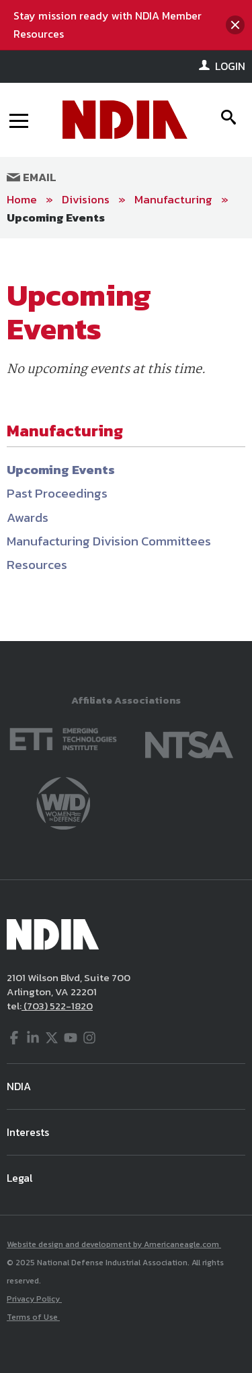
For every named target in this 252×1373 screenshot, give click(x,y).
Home (22, 199)
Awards (27, 517)
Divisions (86, 199)
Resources (37, 564)
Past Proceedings (57, 493)
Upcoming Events (56, 217)
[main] (126, 439)
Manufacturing (173, 199)
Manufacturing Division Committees (109, 541)
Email (31, 177)
